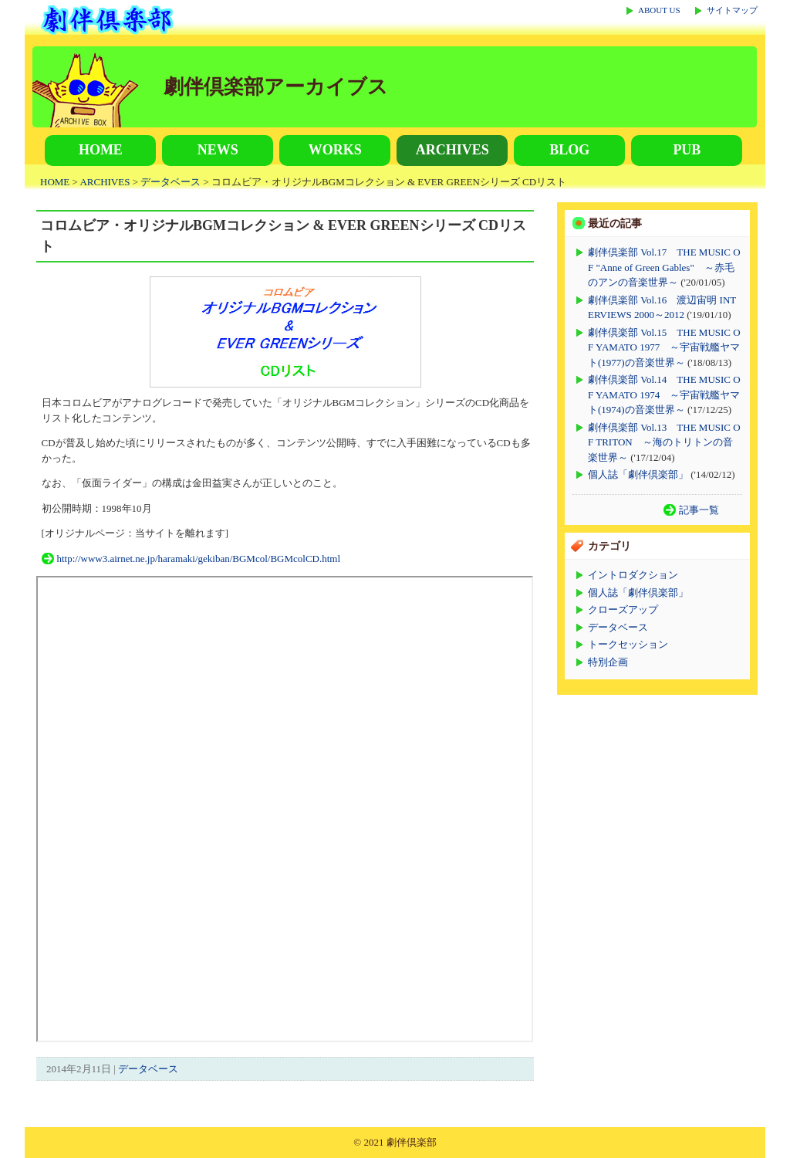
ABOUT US (659, 10)
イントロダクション (633, 575)
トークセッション (628, 644)
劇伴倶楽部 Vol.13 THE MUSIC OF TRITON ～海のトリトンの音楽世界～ (664, 442)
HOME (101, 149)
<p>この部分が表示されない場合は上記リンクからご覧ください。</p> (284, 809)
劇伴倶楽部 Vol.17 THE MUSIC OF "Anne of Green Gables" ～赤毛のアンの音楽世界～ (664, 267)
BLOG (569, 149)
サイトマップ (732, 10)
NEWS (218, 149)
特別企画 (608, 662)
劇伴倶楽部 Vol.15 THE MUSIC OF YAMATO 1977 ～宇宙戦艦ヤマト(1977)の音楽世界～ (664, 347)
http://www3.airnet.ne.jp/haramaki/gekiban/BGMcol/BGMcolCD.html (199, 558)
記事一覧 (699, 510)
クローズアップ (623, 609)
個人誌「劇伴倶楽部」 (638, 474)
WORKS (335, 149)
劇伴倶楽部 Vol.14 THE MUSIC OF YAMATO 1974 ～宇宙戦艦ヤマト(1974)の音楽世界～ (664, 394)
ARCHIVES (452, 149)
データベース (170, 182)
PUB (687, 149)
